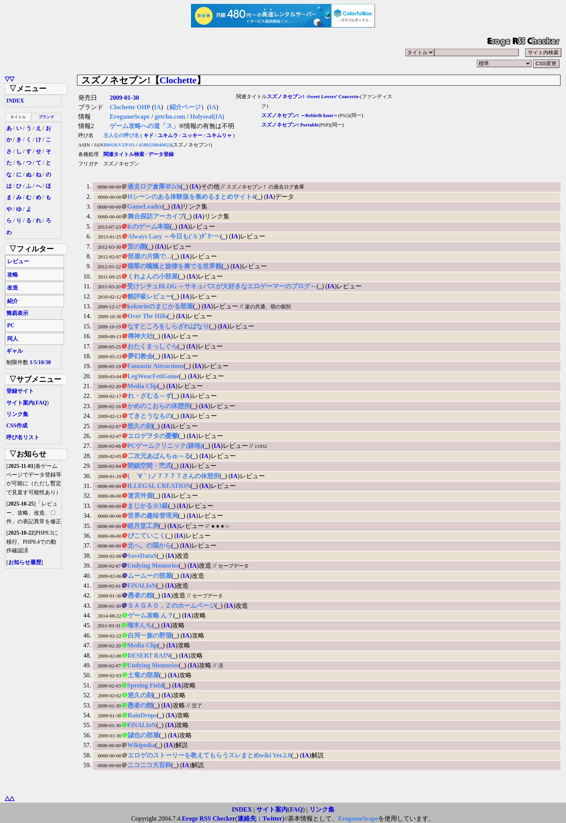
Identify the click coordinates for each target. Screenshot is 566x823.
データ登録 (161, 154)
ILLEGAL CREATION (159, 485)
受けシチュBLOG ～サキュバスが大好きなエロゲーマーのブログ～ (221, 286)
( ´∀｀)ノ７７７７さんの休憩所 (174, 476)
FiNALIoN (141, 585)
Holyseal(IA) (207, 116)
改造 (12, 288)
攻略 (12, 275)
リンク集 (17, 414)
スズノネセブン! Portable (289, 125)
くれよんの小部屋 (152, 276)
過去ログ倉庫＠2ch (154, 186)
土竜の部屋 (143, 675)
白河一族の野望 (150, 635)
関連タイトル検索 (123, 154)
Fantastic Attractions (155, 366)
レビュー (18, 261)
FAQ (41, 403)
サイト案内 (20, 403)
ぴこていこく (146, 535)
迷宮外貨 (140, 495)
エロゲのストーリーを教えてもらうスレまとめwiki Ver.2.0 (209, 755)
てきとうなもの (150, 415)
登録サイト (20, 391)
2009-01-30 (124, 97)
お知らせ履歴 (24, 562)
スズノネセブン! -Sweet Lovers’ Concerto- (313, 96)
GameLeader (145, 206)
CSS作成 (17, 426)
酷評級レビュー (150, 296)
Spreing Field (145, 685)
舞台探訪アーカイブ (156, 216)
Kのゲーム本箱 (148, 226)
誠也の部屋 (143, 735)
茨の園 (136, 246)
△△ (9, 798)
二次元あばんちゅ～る (159, 456)
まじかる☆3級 (147, 505)
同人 (12, 339)
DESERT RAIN (149, 655)
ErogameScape (130, 116)
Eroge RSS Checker (208, 818)
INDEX (15, 101)
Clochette (178, 80)
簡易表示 (17, 313)
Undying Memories (153, 565)
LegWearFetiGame (153, 376)
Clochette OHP (130, 107)
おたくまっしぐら (152, 346)
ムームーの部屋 (150, 575)
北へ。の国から (149, 545)
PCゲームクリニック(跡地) (165, 445)
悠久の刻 (140, 426)
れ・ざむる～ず (150, 395)
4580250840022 (155, 145)
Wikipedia (141, 745)
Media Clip (142, 386)
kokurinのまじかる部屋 (160, 306)
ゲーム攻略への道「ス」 (144, 126)
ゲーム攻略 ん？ (150, 615)
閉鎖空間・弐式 (149, 465)
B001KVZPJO (119, 145)
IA (157, 107)
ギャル (14, 351)
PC (11, 325)
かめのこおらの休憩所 (158, 406)
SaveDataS (142, 555)
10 (41, 362)
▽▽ (9, 78)
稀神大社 (140, 336)
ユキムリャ (219, 135)
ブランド (46, 117)
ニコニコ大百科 (149, 765)
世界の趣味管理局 (153, 515)
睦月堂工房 (143, 525)
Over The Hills (147, 316)
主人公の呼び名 (121, 135)
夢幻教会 (140, 356)
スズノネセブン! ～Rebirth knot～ (299, 115)
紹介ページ (185, 107)
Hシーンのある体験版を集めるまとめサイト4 (191, 196)
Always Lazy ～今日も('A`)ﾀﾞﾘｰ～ (174, 236)
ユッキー (192, 135)
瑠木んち (139, 625)
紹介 (12, 301)
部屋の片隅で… (150, 256)
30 (48, 362)
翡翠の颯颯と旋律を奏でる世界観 (174, 266)
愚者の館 (140, 595)
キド (148, 135)
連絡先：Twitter (259, 818)
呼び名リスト (22, 437)
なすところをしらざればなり (168, 326)
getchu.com (169, 116)
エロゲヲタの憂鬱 (153, 436)
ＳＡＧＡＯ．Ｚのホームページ (171, 605)
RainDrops (142, 715)
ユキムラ (168, 135)
